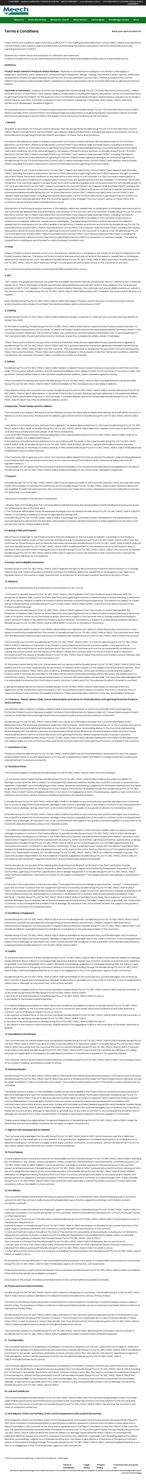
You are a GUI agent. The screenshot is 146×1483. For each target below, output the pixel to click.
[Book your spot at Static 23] (126, 31)
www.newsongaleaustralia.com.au (88, 59)
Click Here (63, 1458)
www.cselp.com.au (118, 59)
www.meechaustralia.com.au (54, 59)
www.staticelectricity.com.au (22, 59)
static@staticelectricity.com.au (70, 269)
